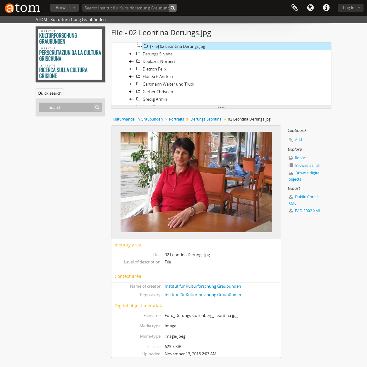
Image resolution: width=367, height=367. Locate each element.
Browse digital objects (304, 176)
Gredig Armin (150, 99)
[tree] (221, 73)
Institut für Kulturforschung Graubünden (203, 286)
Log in (348, 7)
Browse (63, 7)
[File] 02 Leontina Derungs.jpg (173, 46)
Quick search (50, 93)
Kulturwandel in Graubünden (138, 119)
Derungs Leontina (206, 119)
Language (310, 8)
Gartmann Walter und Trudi (164, 84)
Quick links (326, 8)
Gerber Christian (153, 91)
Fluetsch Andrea (153, 76)
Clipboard (294, 8)
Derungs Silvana (153, 54)
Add (298, 139)
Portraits (176, 119)
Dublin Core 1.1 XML (305, 200)
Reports (298, 158)
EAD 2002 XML (305, 210)
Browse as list (304, 165)
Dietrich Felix (150, 69)
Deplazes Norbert (154, 61)
